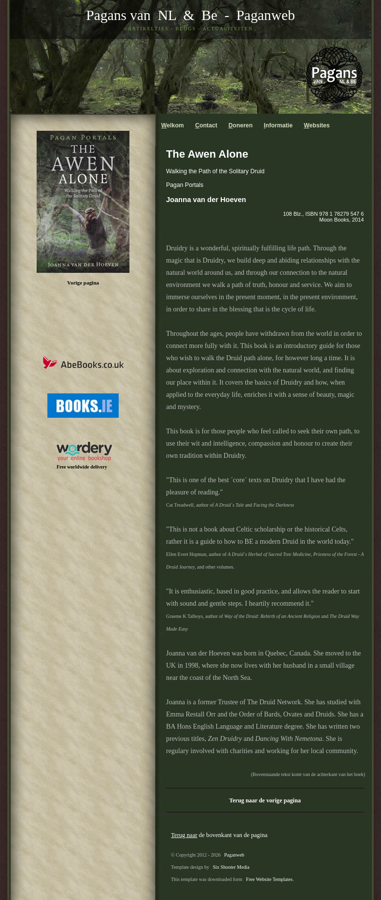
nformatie (278, 125)
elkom (172, 125)
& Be (196, 15)
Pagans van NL (131, 15)
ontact (206, 125)
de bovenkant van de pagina (219, 835)
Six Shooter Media (231, 867)
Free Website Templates (269, 879)
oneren (241, 125)
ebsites (317, 125)
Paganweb (265, 15)
